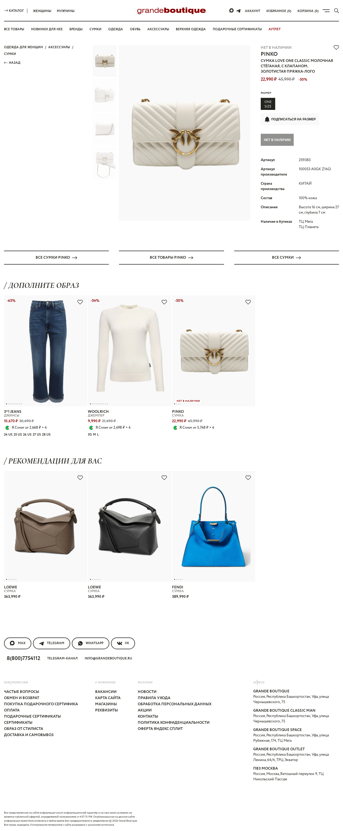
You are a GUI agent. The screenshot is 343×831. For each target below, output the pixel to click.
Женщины (42, 11)
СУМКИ (10, 54)
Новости (147, 691)
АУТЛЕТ (275, 29)
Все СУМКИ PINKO (56, 257)
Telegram (51, 643)
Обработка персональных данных (174, 704)
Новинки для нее (47, 29)
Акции (145, 710)
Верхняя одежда (191, 29)
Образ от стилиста (23, 728)
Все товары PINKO (171, 257)
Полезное (145, 681)
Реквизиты (106, 710)
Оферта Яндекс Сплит (160, 728)
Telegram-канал (62, 658)
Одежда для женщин (23, 47)
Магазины (106, 704)
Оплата (12, 710)
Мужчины (65, 11)
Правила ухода (154, 697)
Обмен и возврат (21, 697)
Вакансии (106, 691)
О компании (105, 681)
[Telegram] (238, 10)
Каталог (14, 11)
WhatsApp (90, 643)
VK (123, 643)
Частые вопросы (21, 691)
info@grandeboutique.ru (108, 658)
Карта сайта (108, 697)
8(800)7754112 (23, 658)
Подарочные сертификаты (237, 29)
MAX (17, 643)
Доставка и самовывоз (29, 734)
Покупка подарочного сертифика (41, 704)
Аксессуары (158, 29)
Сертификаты (18, 722)
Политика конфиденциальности (174, 722)
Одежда (115, 29)
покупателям (16, 681)
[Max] (231, 10)
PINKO (269, 54)
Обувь (135, 29)
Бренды (76, 29)
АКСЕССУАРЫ (59, 47)
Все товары (14, 29)
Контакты (148, 716)
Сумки (96, 29)
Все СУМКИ (286, 257)
